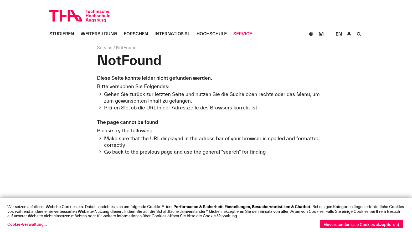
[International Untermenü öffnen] (174, 34)
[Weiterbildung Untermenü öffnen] (100, 34)
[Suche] (359, 34)
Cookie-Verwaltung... (27, 224)
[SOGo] (311, 34)
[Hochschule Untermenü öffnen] (213, 34)
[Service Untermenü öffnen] (244, 34)
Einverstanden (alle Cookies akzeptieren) (361, 224)
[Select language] (339, 34)
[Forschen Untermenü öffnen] (137, 34)
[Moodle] (321, 34)
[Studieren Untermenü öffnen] (63, 34)
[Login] (349, 34)
